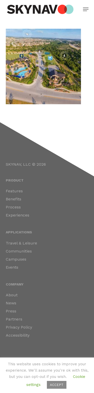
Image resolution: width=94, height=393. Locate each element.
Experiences (17, 215)
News (11, 303)
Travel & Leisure (21, 243)
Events (12, 267)
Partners (14, 319)
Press (11, 311)
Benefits (13, 199)
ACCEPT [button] (56, 385)
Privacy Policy (19, 327)
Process (13, 207)
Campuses (16, 259)
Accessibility (18, 335)
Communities (19, 251)
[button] (85, 9)
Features (14, 191)
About (12, 295)
